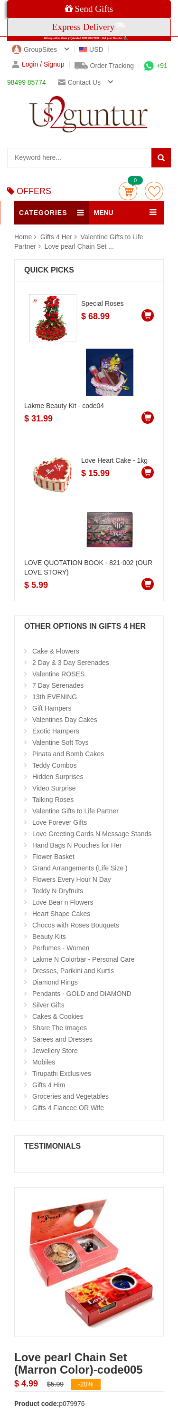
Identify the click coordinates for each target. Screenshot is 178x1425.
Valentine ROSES (58, 674)
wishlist (154, 191)
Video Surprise (54, 788)
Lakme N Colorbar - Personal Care (83, 959)
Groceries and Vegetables (70, 1096)
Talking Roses (53, 799)
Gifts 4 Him (48, 1085)
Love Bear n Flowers (62, 902)
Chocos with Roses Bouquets (75, 925)
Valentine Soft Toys (60, 742)
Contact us (79, 82)
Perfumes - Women (60, 948)
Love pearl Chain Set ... (79, 246)
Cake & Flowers (55, 651)
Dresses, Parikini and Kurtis (73, 971)
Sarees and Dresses (62, 1039)
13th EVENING (54, 697)
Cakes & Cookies (57, 1016)
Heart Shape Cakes (61, 913)
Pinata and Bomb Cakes (68, 754)
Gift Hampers (51, 708)
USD (91, 49)
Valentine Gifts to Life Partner (75, 811)
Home (23, 237)
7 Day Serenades (58, 685)
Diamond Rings (55, 982)
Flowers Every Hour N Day (71, 879)
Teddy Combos (54, 765)
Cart (128, 191)
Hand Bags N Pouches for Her (77, 845)
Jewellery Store (55, 1050)
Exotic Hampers (55, 731)
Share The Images (59, 1028)
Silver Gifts (48, 1005)
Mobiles (43, 1062)
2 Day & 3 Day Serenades (70, 662)
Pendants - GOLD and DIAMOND (81, 993)
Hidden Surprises (57, 777)
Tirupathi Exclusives (61, 1073)
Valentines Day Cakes (64, 719)
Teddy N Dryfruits (57, 891)
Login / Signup (38, 64)
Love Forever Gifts (59, 822)
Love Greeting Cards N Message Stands (91, 834)
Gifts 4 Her (57, 237)
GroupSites (34, 49)
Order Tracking (104, 65)
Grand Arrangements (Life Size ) (80, 868)
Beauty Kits (49, 936)
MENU (103, 212)
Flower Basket (53, 856)
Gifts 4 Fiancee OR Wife (68, 1108)
